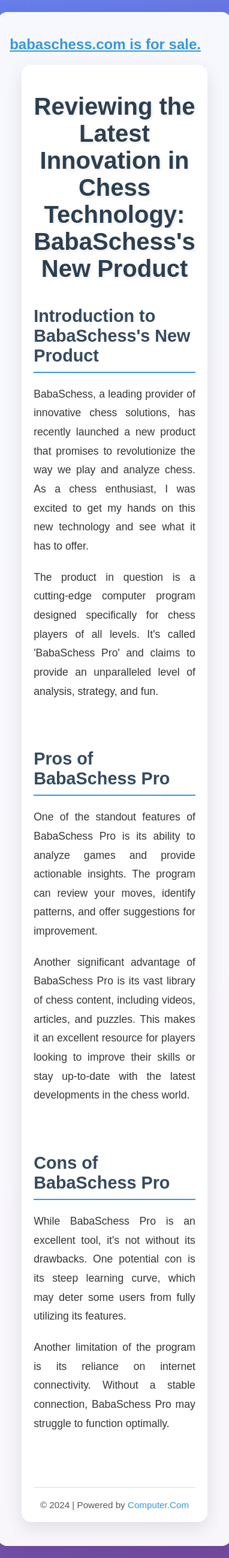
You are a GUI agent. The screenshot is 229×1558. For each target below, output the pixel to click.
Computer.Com (158, 1505)
